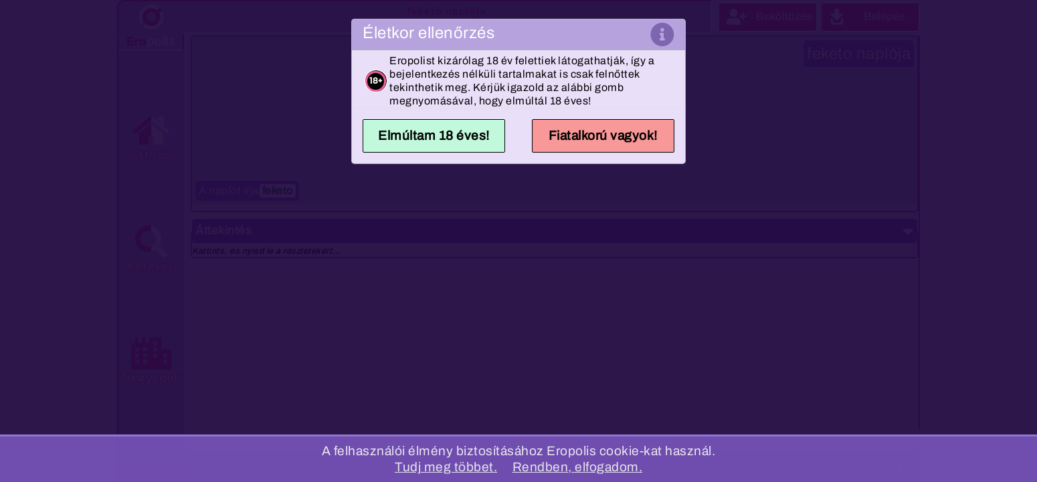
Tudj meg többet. (446, 467)
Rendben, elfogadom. (577, 467)
